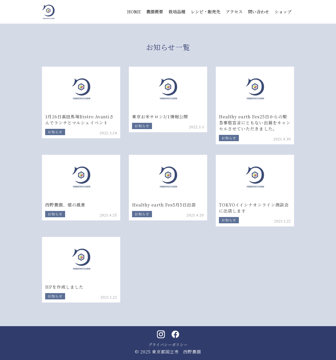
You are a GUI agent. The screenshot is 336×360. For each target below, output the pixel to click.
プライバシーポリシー (168, 344)
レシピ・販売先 (205, 12)
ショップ (283, 12)
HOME (134, 12)
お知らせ (55, 131)
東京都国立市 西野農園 (176, 352)
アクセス (234, 12)
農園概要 (154, 12)
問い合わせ (258, 12)
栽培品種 (177, 12)
